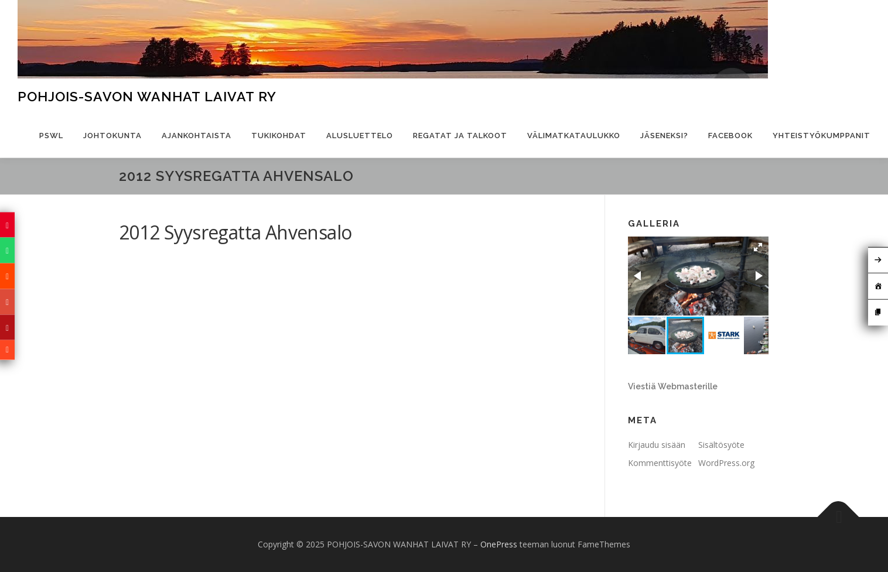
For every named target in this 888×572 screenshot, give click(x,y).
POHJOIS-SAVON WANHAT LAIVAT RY (147, 96)
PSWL (51, 135)
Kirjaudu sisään (656, 444)
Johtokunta (112, 135)
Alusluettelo (359, 135)
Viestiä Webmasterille (673, 386)
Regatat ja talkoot (460, 135)
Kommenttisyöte (660, 462)
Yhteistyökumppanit (821, 135)
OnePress (498, 544)
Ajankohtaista (196, 135)
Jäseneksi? (664, 135)
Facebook (730, 135)
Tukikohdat (278, 135)
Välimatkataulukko (573, 135)
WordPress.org (726, 462)
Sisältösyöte (721, 444)
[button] (758, 247)
